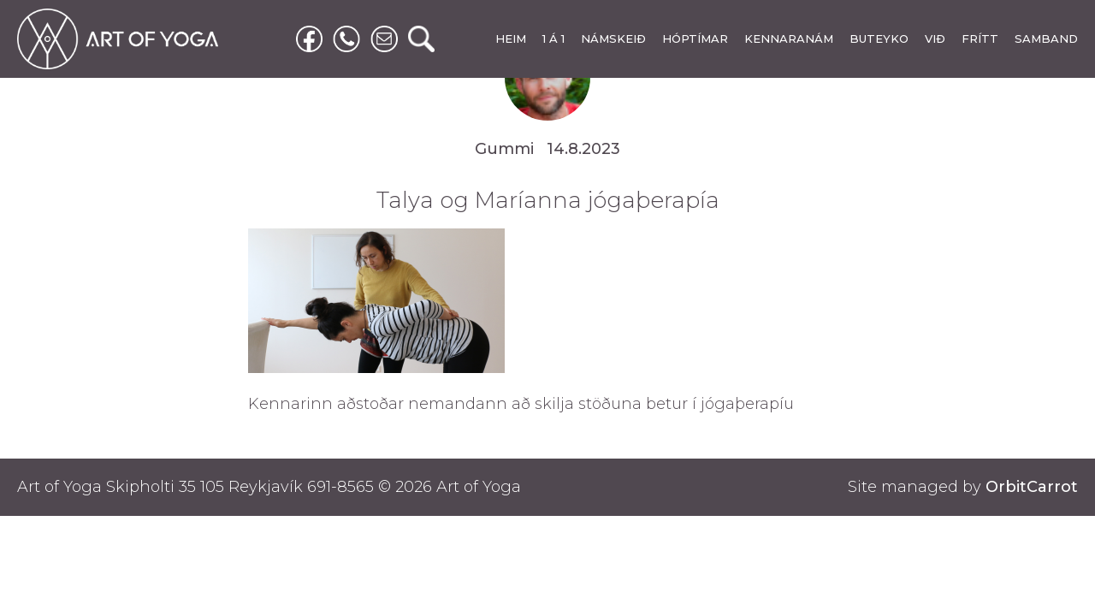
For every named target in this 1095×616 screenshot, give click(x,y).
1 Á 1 (553, 38)
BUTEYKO (879, 38)
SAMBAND (1046, 38)
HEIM (510, 38)
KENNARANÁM (788, 38)
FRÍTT (980, 38)
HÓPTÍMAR (695, 38)
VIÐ (935, 38)
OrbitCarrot (1032, 486)
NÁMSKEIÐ (613, 38)
